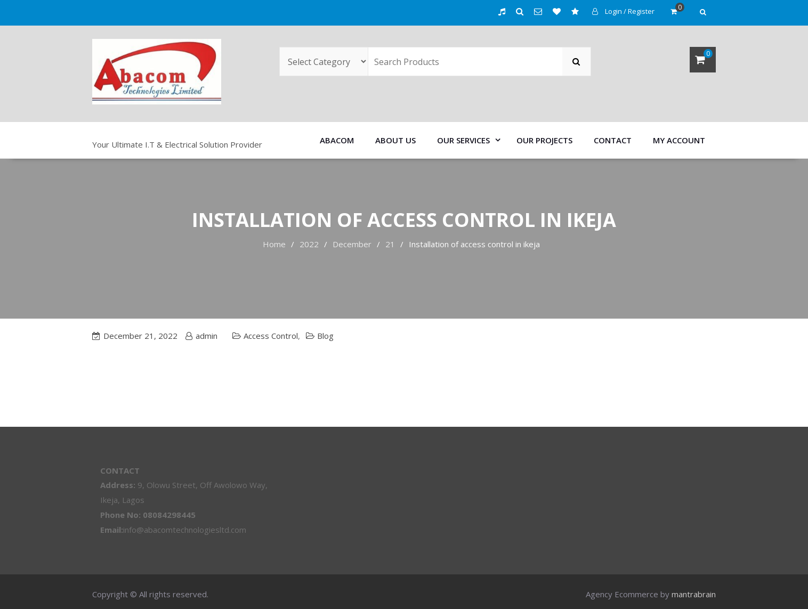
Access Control (271, 335)
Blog (325, 335)
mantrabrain (694, 594)
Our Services (463, 140)
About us (395, 140)
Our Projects (544, 140)
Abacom (337, 140)
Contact (613, 140)
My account (679, 140)
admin (206, 335)
